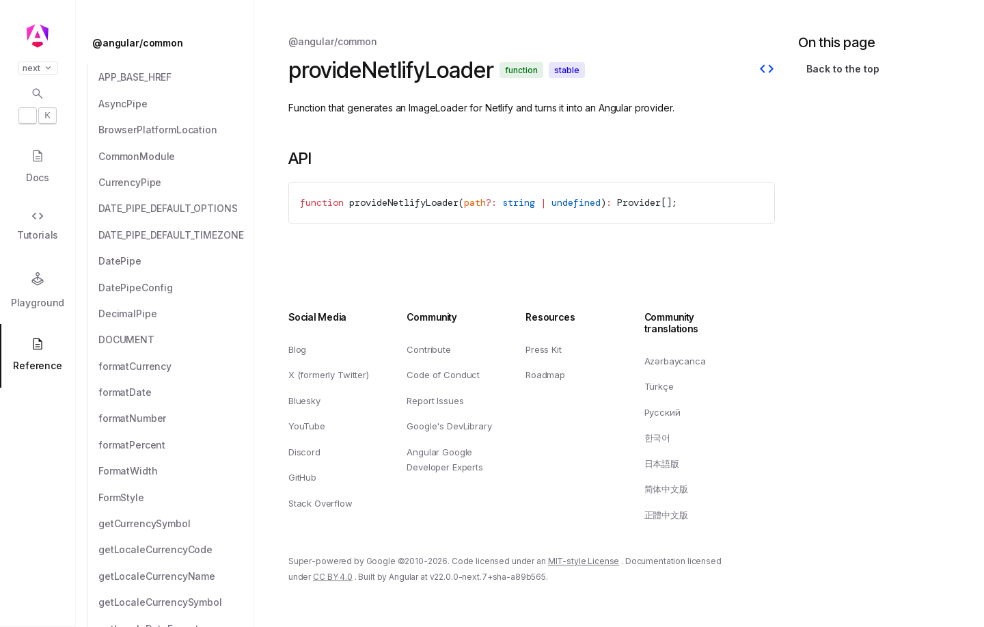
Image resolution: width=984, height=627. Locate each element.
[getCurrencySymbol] (176, 524)
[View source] (766, 70)
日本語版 (661, 463)
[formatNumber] (176, 418)
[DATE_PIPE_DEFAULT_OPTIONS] (176, 209)
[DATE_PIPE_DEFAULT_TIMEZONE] (176, 235)
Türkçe (659, 386)
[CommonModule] (176, 157)
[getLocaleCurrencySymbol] (176, 602)
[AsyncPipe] (176, 104)
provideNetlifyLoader (404, 202)
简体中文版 (666, 489)
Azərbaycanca (675, 361)
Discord (304, 451)
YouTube (306, 426)
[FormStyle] (176, 498)
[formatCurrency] (176, 366)
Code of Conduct (443, 374)
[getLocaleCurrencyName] (176, 576)
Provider (639, 202)
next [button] (38, 68)
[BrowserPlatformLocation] (176, 130)
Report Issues (435, 400)
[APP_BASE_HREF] (176, 77)
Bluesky (304, 400)
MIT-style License (584, 562)
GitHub (302, 477)
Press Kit (543, 349)
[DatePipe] (176, 261)
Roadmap (545, 374)
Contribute (428, 349)
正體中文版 (666, 514)
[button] (37, 574)
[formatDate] (176, 392)
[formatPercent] (176, 445)
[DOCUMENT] (176, 340)
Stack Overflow (320, 503)
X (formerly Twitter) (328, 374)
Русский (662, 412)
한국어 (657, 437)
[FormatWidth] (176, 471)
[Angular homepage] (37, 36)
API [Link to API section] (300, 158)
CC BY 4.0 (333, 577)
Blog (297, 349)
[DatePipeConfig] (176, 288)
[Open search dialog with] (37, 105)
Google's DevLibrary (449, 426)
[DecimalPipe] (176, 314)
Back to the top (842, 69)
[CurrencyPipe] (176, 183)
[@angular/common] (169, 43)
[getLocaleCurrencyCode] (176, 550)
